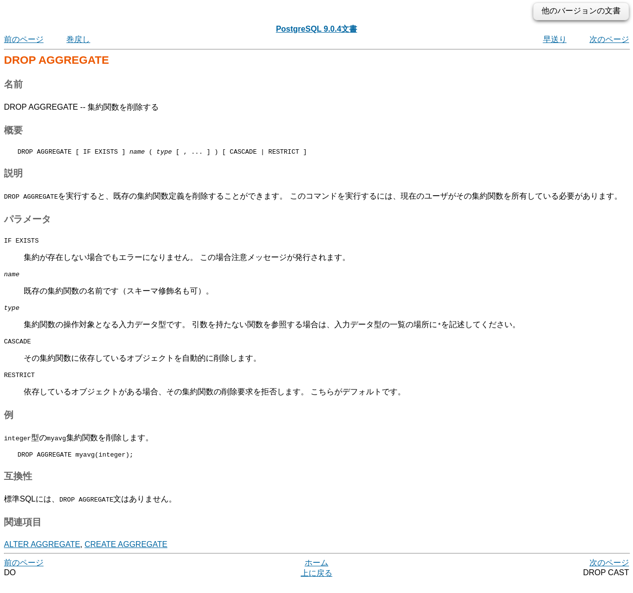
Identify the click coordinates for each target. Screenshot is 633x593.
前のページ (24, 39)
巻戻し (78, 39)
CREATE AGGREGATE (126, 555)
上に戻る (316, 583)
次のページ (609, 39)
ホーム (316, 573)
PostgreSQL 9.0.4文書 (316, 29)
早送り (555, 39)
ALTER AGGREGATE (42, 555)
